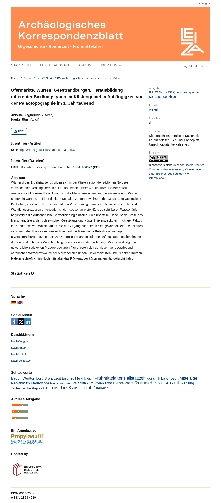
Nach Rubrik (19, 354)
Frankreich (85, 378)
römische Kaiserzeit (68, 387)
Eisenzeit (69, 378)
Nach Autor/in (19, 347)
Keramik (153, 378)
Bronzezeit (52, 378)
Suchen (195, 66)
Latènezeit (169, 378)
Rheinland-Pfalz (119, 383)
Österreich (100, 388)
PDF (20, 131)
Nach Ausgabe (20, 341)
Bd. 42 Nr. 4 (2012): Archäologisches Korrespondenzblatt (72, 78)
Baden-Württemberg (27, 378)
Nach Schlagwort (21, 360)
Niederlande (40, 383)
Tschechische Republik (28, 388)
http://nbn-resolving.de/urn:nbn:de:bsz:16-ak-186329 (56, 167)
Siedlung (187, 383)
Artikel (153, 109)
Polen (99, 383)
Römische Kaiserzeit (157, 383)
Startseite (21, 65)
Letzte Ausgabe (55, 65)
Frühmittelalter (109, 378)
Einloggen (203, 3)
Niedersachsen (61, 383)
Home (15, 78)
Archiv (84, 65)
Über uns (108, 65)
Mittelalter (188, 378)
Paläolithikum (83, 383)
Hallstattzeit (134, 378)
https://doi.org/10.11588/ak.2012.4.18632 (46, 150)
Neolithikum (20, 383)
